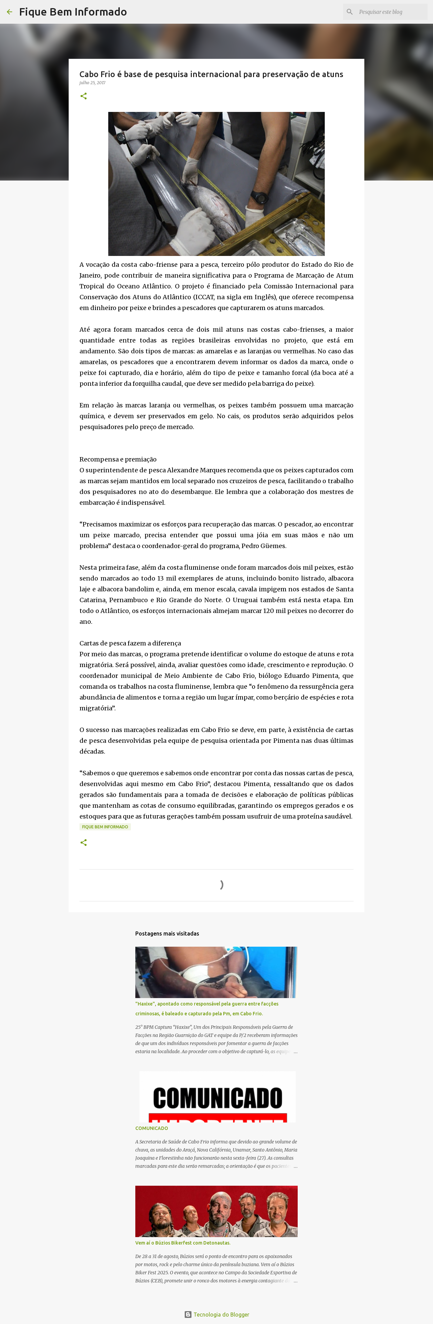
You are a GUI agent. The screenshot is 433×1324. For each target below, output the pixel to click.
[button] (83, 96)
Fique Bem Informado (73, 11)
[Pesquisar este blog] (392, 12)
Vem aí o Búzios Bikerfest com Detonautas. (182, 1243)
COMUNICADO (151, 1128)
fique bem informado (105, 827)
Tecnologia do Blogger (216, 1314)
